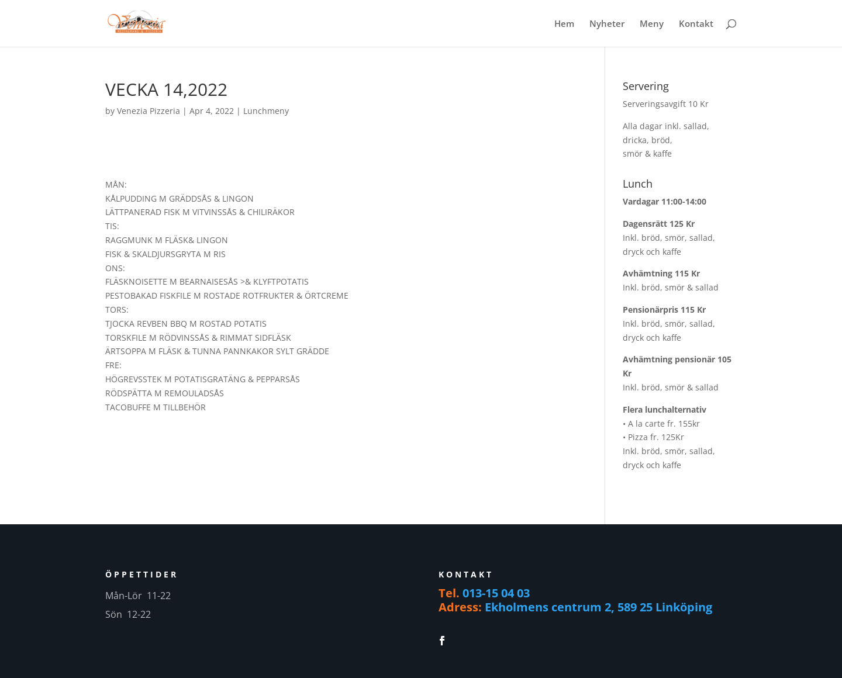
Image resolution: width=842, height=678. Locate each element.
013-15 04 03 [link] (496, 593)
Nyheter (606, 24)
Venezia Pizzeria (148, 110)
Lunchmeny (266, 110)
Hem (564, 24)
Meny (652, 24)
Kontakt (696, 24)
